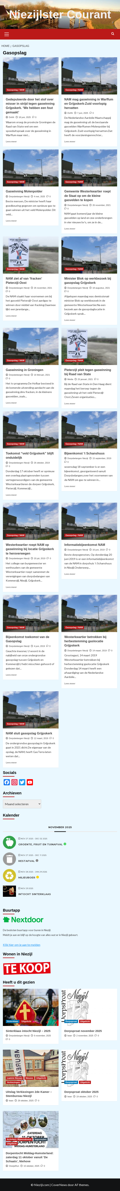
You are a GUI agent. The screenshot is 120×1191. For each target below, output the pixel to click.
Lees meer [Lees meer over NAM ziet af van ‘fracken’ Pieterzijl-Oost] (11, 315)
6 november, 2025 (42, 1035)
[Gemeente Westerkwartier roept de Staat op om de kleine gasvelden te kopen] (89, 168)
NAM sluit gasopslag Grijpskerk (29, 733)
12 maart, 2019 (41, 738)
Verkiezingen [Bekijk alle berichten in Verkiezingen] (13, 1082)
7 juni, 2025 (82, 113)
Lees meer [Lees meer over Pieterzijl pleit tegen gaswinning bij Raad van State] (69, 403)
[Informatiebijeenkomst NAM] (89, 521)
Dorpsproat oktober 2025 (81, 1091)
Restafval (26, 860)
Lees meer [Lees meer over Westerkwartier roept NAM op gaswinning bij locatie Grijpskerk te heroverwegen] (11, 587)
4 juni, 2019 (39, 646)
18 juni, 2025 (25, 117)
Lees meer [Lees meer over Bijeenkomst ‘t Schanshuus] (69, 486)
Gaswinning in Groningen (24, 370)
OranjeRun (14, 1166)
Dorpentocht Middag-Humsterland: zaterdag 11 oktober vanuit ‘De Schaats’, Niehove (30, 1157)
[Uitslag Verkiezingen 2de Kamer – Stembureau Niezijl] (31, 1068)
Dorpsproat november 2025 (83, 1031)
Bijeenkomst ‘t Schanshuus (84, 453)
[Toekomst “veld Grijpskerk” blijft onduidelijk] (31, 429)
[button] (7, 34)
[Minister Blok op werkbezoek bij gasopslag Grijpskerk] (89, 255)
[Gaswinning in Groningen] (31, 346)
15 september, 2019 (101, 458)
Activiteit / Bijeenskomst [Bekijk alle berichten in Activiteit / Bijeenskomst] (19, 1139)
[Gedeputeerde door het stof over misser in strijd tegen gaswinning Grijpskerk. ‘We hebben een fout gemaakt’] (31, 75)
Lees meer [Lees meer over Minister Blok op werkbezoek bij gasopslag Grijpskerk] (69, 320)
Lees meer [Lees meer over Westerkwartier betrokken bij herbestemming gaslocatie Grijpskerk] (69, 683)
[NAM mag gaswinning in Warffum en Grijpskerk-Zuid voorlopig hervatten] (89, 75)
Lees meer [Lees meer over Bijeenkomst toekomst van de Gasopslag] (11, 674)
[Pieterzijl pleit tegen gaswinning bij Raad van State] (89, 346)
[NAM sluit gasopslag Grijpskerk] (31, 709)
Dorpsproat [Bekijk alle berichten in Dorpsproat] (71, 1021)
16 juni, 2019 (98, 550)
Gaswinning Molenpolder (24, 191)
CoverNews (59, 1185)
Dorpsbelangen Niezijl (19, 196)
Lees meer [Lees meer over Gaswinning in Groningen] (11, 402)
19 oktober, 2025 (84, 1096)
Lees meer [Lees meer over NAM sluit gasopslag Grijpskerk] (11, 762)
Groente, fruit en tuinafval (40, 844)
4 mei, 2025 (39, 196)
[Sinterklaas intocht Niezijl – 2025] (31, 1007)
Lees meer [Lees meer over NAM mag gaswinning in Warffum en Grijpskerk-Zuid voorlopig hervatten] (69, 141)
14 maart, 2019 (99, 650)
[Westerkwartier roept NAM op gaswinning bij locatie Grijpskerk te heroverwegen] (31, 521)
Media (70, 379)
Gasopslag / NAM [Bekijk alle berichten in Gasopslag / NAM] (15, 90)
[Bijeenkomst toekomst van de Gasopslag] (31, 613)
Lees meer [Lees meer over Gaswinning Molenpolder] (11, 220)
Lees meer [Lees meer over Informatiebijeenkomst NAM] (69, 573)
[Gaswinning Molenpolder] (31, 168)
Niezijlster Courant (60, 14)
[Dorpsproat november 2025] (89, 1007)
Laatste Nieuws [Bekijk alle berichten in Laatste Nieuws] (14, 1078)
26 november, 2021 (101, 205)
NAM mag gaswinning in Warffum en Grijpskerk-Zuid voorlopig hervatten (88, 104)
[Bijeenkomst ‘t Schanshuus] (89, 429)
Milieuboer (26, 877)
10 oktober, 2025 (31, 1166)
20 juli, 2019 (39, 558)
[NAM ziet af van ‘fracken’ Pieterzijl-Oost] (31, 255)
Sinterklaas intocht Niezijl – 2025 (28, 1031)
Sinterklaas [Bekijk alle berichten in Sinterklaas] (12, 1021)
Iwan (69, 1035)
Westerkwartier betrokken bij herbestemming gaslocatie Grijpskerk (85, 641)
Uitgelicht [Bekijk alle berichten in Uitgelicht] (26, 1021)
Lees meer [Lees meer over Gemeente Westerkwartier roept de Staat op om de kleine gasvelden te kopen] (69, 228)
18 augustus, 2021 (101, 288)
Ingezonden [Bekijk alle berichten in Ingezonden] (40, 1139)
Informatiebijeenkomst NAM (84, 544)
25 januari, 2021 (85, 379)
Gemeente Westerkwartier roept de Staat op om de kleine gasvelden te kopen (87, 196)
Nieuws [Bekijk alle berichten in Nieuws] (29, 1078)
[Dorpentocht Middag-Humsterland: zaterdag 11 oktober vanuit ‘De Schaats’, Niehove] (31, 1129)
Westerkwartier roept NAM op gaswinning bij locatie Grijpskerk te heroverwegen (30, 549)
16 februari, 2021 (42, 375)
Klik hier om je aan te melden (21, 945)
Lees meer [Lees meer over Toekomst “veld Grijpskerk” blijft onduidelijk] (11, 494)
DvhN (11, 117)
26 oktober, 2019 (42, 463)
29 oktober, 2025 (26, 1100)
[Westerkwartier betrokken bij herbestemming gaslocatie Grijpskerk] (89, 613)
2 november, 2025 (84, 1035)
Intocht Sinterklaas (34, 894)
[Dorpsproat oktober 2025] (89, 1068)
